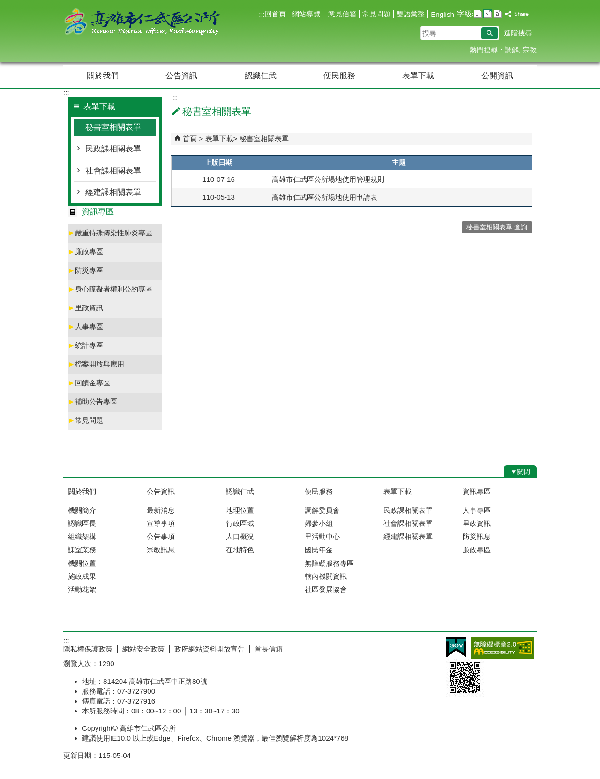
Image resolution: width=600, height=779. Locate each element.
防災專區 (85, 270)
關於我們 (103, 75)
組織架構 (82, 536)
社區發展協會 (326, 589)
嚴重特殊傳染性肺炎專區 (110, 233)
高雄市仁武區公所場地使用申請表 (324, 197)
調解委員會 (322, 510)
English (442, 14)
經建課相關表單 (113, 192)
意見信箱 (341, 14)
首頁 (190, 138)
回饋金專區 (89, 383)
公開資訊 (497, 75)
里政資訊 (85, 308)
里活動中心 (322, 536)
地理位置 (240, 510)
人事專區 (85, 326)
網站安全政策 (143, 649)
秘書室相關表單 (113, 127)
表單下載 (418, 75)
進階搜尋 (518, 33)
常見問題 (376, 14)
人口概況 (240, 536)
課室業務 (82, 550)
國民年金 (319, 550)
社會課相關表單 (113, 170)
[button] (489, 33)
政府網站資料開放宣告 (209, 649)
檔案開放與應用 (96, 364)
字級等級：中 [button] (487, 13)
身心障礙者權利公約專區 (110, 289)
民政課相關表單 (113, 148)
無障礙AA (502, 648)
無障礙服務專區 (329, 563)
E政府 (456, 647)
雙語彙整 (411, 14)
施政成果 (82, 576)
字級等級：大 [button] (498, 14)
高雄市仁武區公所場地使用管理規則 (328, 179)
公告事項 (161, 536)
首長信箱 (269, 649)
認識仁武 (261, 75)
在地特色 (240, 550)
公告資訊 (181, 75)
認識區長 (82, 523)
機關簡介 (82, 510)
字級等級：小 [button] (478, 14)
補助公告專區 (92, 401)
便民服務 (339, 75)
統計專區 (85, 345)
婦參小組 (319, 523)
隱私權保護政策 (87, 649)
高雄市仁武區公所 (142, 22)
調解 (512, 50)
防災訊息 (477, 536)
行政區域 (240, 523)
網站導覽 (306, 14)
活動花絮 (82, 589)
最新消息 (161, 510)
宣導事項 (161, 523)
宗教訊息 (161, 550)
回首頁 (275, 14)
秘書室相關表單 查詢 (496, 227)
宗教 (530, 50)
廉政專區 (85, 251)
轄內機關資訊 (326, 576)
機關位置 (82, 563)
